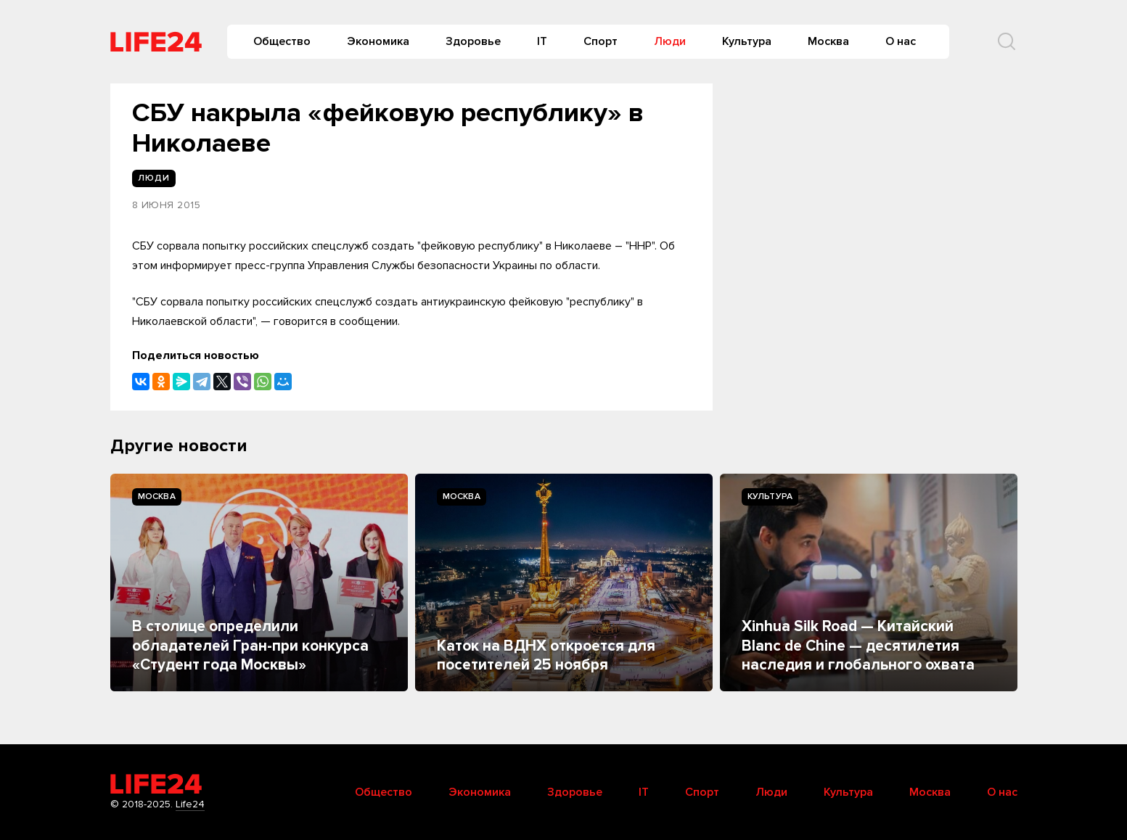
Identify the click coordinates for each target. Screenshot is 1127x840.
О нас (900, 41)
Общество (282, 41)
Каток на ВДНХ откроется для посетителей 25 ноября (546, 655)
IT (542, 41)
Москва (828, 41)
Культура (746, 41)
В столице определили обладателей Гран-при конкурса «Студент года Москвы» (250, 645)
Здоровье (473, 41)
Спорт (600, 41)
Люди (670, 41)
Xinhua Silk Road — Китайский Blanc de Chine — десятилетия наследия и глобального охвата (858, 645)
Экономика (378, 41)
